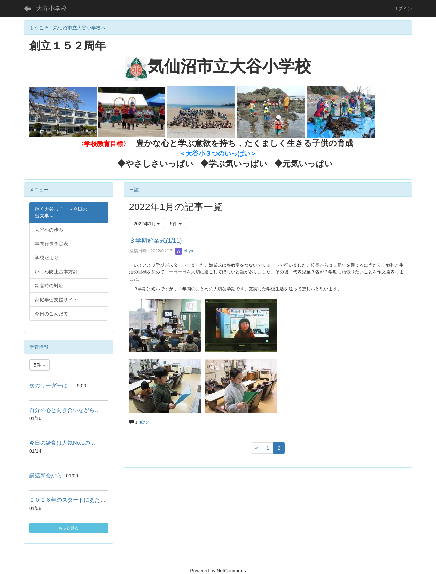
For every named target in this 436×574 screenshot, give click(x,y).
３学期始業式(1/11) (155, 240)
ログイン (402, 8)
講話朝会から (45, 475)
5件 (176, 223)
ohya (184, 250)
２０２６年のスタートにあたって (70, 500)
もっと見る (68, 528)
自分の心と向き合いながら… (64, 410)
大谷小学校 (51, 8)
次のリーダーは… (51, 385)
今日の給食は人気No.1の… (62, 443)
